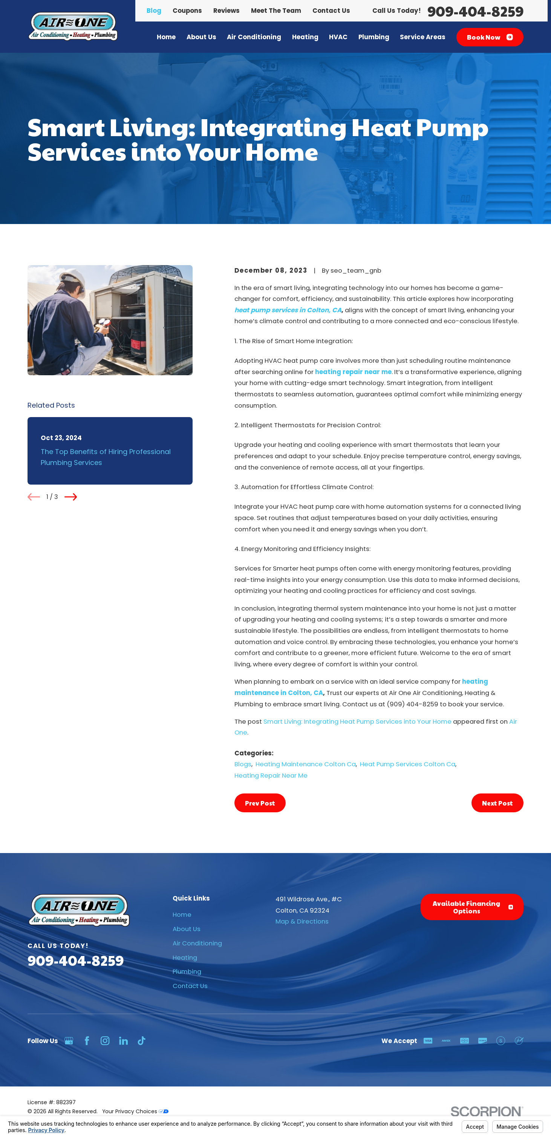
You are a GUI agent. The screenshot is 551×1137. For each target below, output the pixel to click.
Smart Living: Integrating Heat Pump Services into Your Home (357, 721)
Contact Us (331, 10)
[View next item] (70, 497)
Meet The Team (276, 10)
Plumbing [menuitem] (373, 37)
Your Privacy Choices (135, 1111)
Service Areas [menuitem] (422, 37)
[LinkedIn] (123, 1040)
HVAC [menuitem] (338, 37)
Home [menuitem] (166, 37)
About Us (187, 929)
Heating (185, 957)
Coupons (187, 10)
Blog (154, 10)
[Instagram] (105, 1040)
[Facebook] (87, 1040)
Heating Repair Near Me (271, 775)
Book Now (490, 36)
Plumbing (187, 971)
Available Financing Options (473, 907)
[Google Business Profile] (68, 1040)
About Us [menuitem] (201, 37)
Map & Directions (302, 921)
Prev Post (260, 802)
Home (182, 914)
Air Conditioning (197, 943)
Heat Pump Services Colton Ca (407, 764)
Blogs (242, 764)
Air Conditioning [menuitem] (254, 37)
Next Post (497, 802)
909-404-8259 (475, 11)
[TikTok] (141, 1040)
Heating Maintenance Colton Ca (306, 764)
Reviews (226, 10)
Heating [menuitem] (305, 37)
